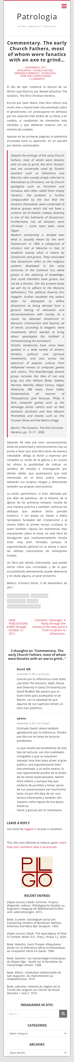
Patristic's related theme (24, 606)
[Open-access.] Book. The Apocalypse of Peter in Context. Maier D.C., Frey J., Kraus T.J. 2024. (37, 935)
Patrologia (37, 16)
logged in (30, 829)
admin (21, 718)
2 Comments (37, 79)
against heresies (18, 595)
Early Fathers (16, 601)
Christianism (39, 595)
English (32, 601)
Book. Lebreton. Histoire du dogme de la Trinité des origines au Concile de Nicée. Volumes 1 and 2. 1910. (33, 990)
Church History (43, 70)
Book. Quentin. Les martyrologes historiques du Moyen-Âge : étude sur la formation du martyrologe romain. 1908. (36, 961)
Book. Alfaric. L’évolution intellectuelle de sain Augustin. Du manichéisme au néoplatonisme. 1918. (34, 976)
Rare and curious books (36, 76)
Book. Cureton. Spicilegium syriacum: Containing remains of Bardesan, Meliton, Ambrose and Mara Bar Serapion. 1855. (34, 923)
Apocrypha (24, 70)
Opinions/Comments (27, 73)
